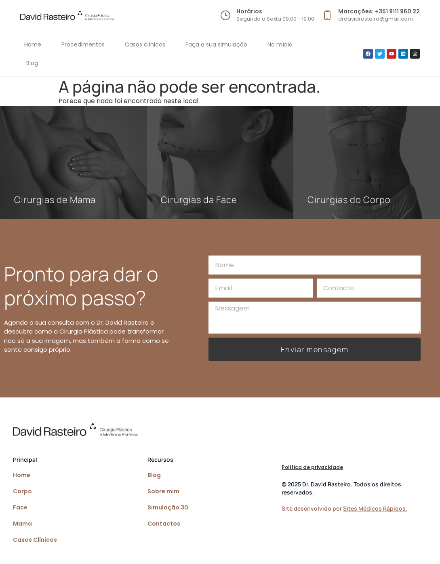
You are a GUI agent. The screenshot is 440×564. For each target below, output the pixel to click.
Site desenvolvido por (344, 508)
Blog (32, 63)
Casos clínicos (145, 44)
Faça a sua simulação (216, 44)
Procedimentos (83, 44)
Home (32, 44)
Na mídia (280, 44)
